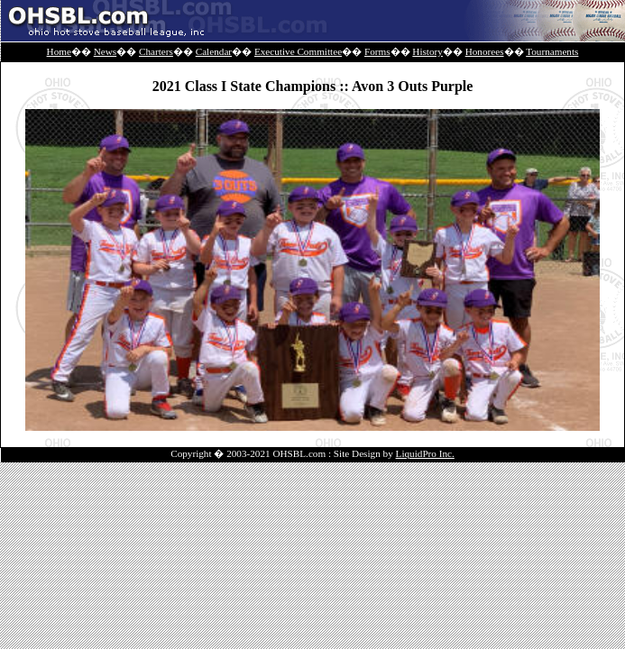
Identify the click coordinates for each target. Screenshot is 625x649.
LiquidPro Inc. (425, 453)
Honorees (484, 51)
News (105, 51)
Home (59, 51)
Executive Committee (298, 51)
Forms (377, 51)
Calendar (214, 51)
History (427, 51)
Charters (156, 51)
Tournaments (552, 51)
